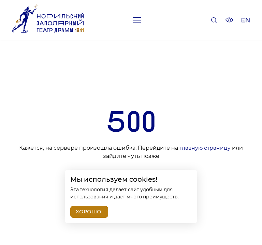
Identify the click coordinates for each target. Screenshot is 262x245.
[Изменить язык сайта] (244, 21)
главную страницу (205, 147)
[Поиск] (212, 20)
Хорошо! (91, 211)
